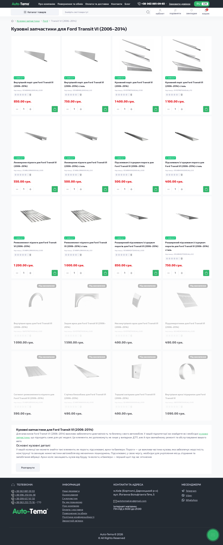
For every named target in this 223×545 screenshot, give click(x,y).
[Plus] (30, 109)
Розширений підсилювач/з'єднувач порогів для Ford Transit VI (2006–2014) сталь (187, 246)
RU (198, 4)
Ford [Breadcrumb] (45, 20)
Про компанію (46, 3)
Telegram (191, 490)
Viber (189, 495)
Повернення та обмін (70, 3)
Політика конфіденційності (78, 516)
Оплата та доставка (97, 3)
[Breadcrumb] (12, 21)
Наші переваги (71, 490)
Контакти (116, 3)
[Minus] (17, 109)
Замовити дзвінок (179, 3)
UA (205, 3)
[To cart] (55, 109)
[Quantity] (23, 109)
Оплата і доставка (72, 509)
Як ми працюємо (72, 502)
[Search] (148, 12)
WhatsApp (192, 500)
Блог (127, 3)
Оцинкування (70, 494)
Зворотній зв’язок (72, 520)
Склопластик (70, 498)
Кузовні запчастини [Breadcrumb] (28, 20)
